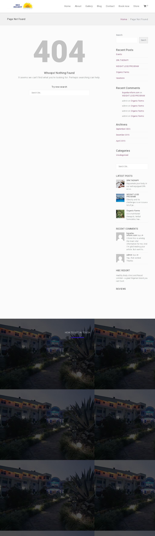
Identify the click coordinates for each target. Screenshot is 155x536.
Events (119, 54)
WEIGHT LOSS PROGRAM (127, 66)
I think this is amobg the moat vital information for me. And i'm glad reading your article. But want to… (137, 244)
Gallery (89, 6)
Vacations (120, 78)
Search (119, 35)
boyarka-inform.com (130, 93)
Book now (124, 6)
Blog (99, 6)
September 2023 (123, 129)
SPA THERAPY (122, 60)
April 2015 (120, 141)
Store (136, 6)
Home (67, 6)
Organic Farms (122, 72)
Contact (110, 6)
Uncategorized (122, 155)
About (78, 6)
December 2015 (123, 135)
